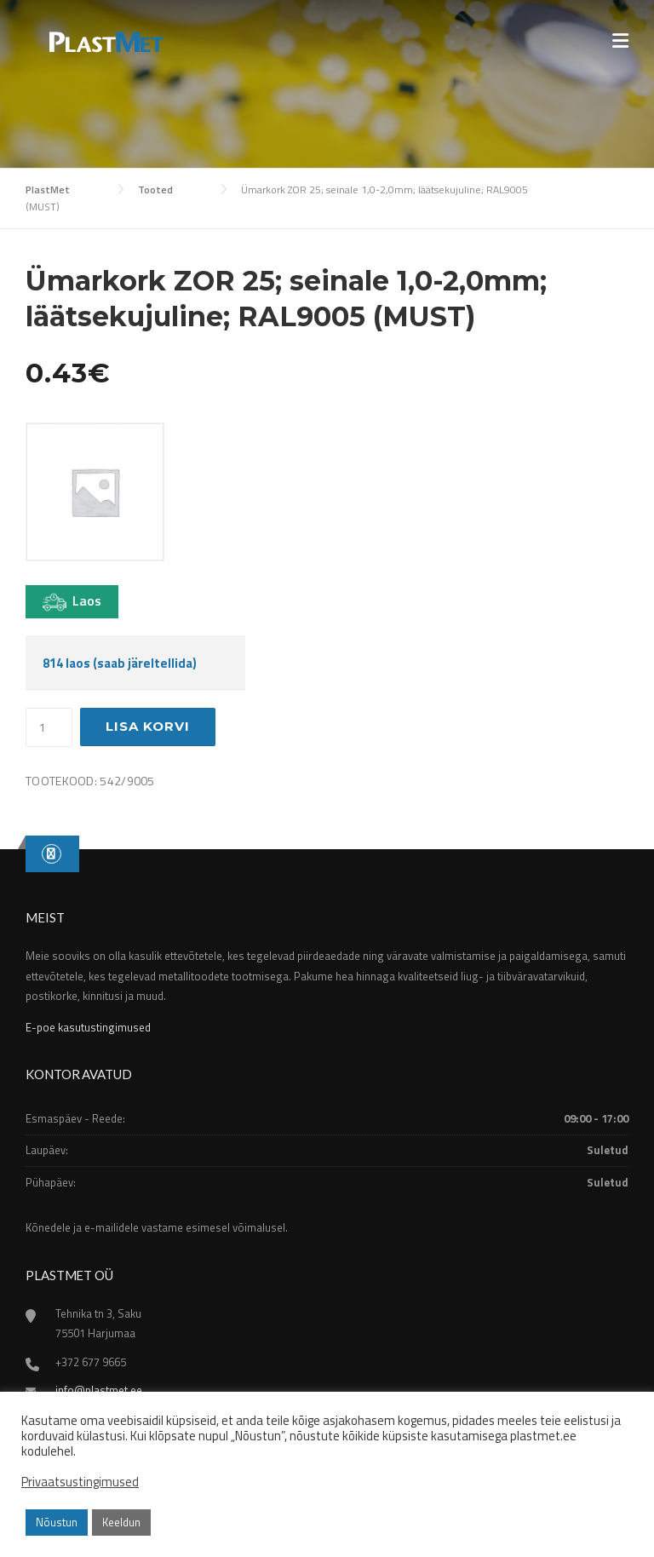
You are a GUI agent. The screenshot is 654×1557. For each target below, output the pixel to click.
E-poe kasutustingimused (88, 1027)
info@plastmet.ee (98, 1390)
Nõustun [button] (56, 1522)
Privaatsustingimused (80, 1482)
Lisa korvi (148, 726)
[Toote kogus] (49, 727)
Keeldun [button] (121, 1522)
